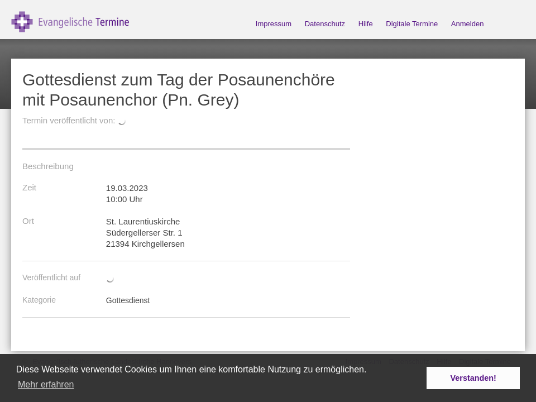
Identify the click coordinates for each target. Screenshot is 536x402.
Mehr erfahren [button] (46, 384)
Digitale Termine (412, 24)
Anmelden (467, 24)
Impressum (273, 24)
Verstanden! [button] (473, 378)
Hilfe (365, 24)
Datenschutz (325, 24)
